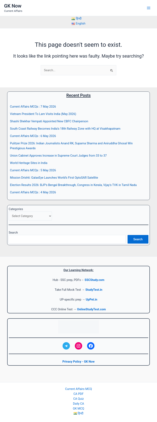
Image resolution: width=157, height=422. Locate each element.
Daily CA (78, 403)
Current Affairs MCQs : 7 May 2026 (33, 106)
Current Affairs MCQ (78, 389)
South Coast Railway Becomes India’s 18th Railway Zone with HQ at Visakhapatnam (65, 128)
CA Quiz (78, 399)
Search (13, 232)
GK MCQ (78, 408)
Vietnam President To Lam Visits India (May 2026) (43, 114)
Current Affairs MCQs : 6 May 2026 (33, 136)
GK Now (12, 6)
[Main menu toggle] (148, 8)
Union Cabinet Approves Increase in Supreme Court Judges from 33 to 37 (58, 155)
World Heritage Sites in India (28, 163)
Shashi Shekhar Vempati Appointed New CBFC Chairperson (49, 121)
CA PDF (78, 394)
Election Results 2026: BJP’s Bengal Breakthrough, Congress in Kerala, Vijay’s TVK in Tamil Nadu (73, 185)
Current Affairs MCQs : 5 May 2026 (33, 170)
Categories (16, 209)
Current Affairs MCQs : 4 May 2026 (33, 192)
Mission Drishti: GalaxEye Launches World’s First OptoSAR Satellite (54, 177)
